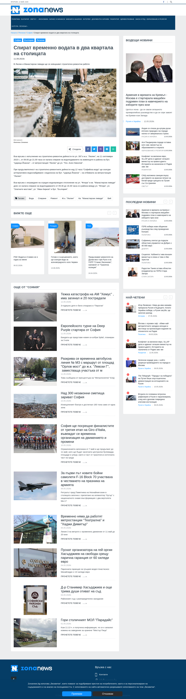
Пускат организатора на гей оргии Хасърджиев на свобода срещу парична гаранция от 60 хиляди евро (86, 555)
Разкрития (114, 19)
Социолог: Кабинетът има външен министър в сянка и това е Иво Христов (157, 257)
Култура (15, 26)
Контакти (103, 674)
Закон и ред (140, 19)
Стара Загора (148, 277)
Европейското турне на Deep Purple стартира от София (83, 328)
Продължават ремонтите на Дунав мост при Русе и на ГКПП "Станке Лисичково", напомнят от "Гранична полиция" (100, 262)
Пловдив (53, 226)
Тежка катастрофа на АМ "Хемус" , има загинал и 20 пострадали (87, 296)
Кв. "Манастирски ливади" (90, 198)
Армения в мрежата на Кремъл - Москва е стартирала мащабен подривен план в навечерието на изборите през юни (147, 99)
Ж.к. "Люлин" (68, 198)
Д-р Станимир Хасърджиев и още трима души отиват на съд (86, 589)
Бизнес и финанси (57, 19)
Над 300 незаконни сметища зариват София (82, 395)
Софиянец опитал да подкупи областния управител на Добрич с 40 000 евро (157, 243)
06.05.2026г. (158, 405)
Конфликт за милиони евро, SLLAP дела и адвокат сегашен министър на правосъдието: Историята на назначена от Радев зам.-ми (157, 161)
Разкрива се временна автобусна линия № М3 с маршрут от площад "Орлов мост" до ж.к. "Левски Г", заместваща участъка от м (87, 364)
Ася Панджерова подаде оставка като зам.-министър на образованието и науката (156, 145)
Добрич (145, 249)
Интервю (87, 19)
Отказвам (107, 693)
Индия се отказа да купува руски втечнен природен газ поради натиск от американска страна (156, 131)
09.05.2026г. (153, 334)
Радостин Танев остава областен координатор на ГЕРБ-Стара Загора (156, 271)
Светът (34, 19)
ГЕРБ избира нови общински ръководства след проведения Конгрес (155, 229)
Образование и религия (156, 19)
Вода (31, 198)
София (30, 33)
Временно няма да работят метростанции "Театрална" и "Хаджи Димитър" (82, 520)
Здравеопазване (127, 19)
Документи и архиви (100, 19)
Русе (89, 226)
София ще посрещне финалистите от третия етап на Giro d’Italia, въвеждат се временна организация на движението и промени (87, 433)
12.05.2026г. (149, 121)
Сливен (15, 226)
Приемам (76, 693)
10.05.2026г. (158, 387)
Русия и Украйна (133, 121)
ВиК (109, 198)
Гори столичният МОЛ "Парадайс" (87, 620)
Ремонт (54, 198)
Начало (14, 33)
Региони (23, 26)
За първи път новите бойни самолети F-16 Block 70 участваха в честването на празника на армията (87, 479)
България (25, 19)
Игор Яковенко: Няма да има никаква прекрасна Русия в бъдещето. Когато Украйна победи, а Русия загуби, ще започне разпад (154, 309)
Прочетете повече (74, 310)
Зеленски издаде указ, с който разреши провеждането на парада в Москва (154, 362)
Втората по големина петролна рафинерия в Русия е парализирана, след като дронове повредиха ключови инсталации (154, 398)
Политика (16, 19)
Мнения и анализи (74, 19)
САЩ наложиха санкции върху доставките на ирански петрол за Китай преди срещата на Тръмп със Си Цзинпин (156, 179)
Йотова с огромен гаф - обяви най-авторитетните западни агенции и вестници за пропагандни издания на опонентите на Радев (154, 327)
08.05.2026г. (158, 368)
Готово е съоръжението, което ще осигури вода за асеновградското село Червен (64, 259)
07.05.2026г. (152, 316)
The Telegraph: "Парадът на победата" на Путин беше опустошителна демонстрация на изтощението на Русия (155, 380)
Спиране (42, 198)
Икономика (43, 19)
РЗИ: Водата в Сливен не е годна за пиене (26, 258)
